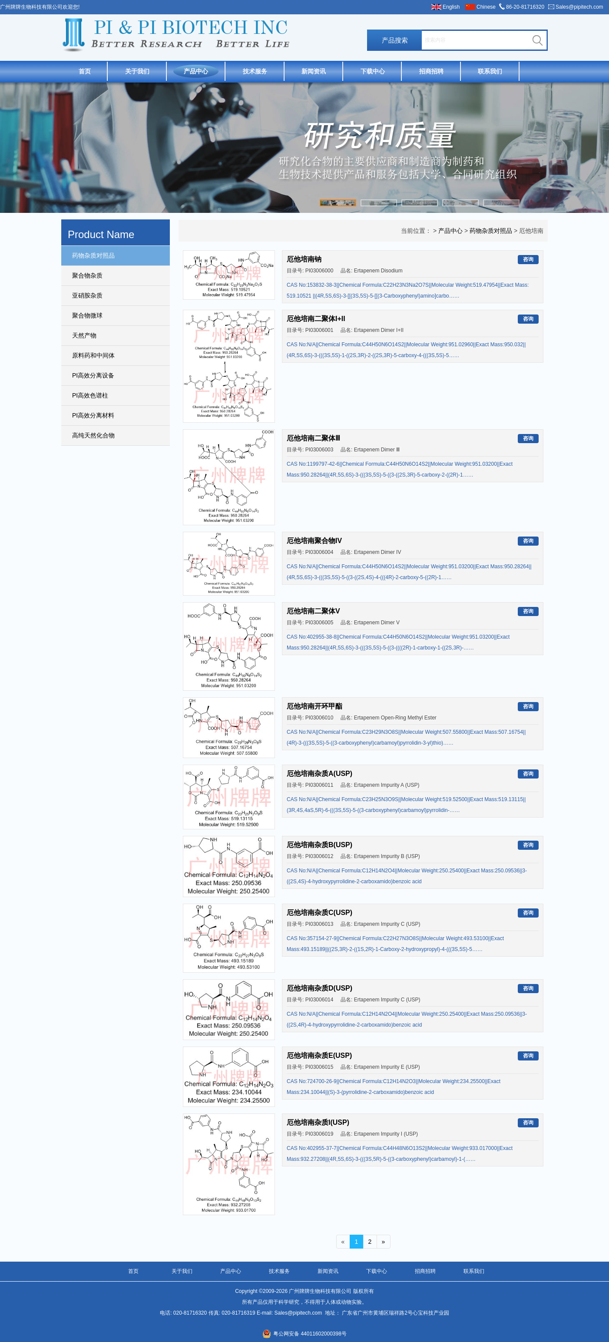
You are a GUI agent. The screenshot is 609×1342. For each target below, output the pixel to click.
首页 (85, 71)
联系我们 (490, 71)
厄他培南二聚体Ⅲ (313, 438)
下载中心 (373, 71)
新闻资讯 (313, 71)
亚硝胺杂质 (87, 295)
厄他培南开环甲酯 (314, 706)
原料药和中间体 (93, 355)
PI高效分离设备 (93, 375)
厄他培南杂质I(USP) (318, 1122)
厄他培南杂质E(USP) (319, 1055)
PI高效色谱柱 (90, 395)
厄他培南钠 (304, 259)
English (451, 7)
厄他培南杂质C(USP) (319, 912)
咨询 (528, 259)
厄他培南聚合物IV (314, 540)
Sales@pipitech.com (579, 7)
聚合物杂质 (87, 275)
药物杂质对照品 (93, 255)
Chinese (486, 7)
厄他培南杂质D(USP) (319, 988)
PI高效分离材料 (93, 415)
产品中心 (196, 71)
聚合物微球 (87, 315)
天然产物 (84, 335)
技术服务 (255, 71)
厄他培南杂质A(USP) (319, 773)
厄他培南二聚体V (313, 611)
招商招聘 (431, 71)
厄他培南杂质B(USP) (319, 844)
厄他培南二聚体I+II (316, 318)
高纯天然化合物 (93, 435)
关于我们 (137, 71)
